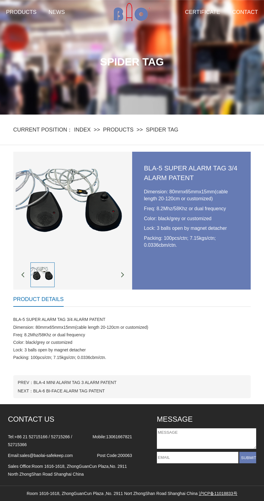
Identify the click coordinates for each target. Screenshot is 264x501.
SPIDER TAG (162, 130)
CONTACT (245, 12)
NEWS (57, 12)
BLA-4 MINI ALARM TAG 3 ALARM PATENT (74, 382)
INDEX (82, 130)
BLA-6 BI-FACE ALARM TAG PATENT (69, 390)
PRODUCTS (21, 12)
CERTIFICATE (202, 12)
